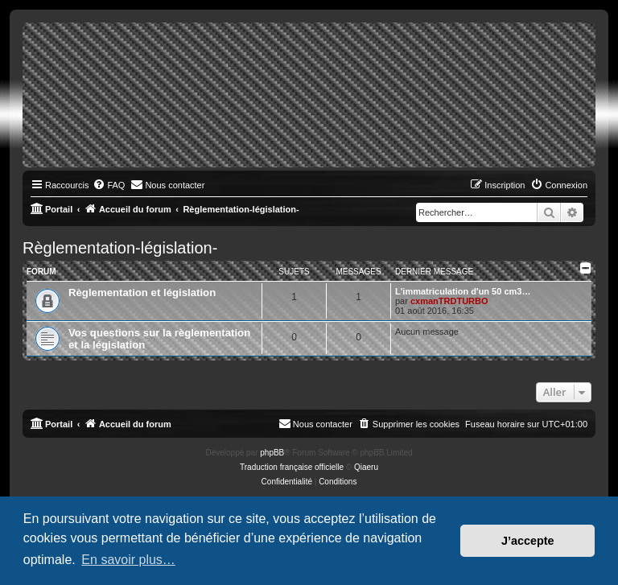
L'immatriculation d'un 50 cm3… (462, 291)
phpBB (272, 452)
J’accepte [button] (527, 540)
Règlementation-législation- (120, 248)
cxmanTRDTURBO (449, 301)
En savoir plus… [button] (128, 559)
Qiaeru (366, 467)
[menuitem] (109, 185)
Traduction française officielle (292, 467)
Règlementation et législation (142, 292)
